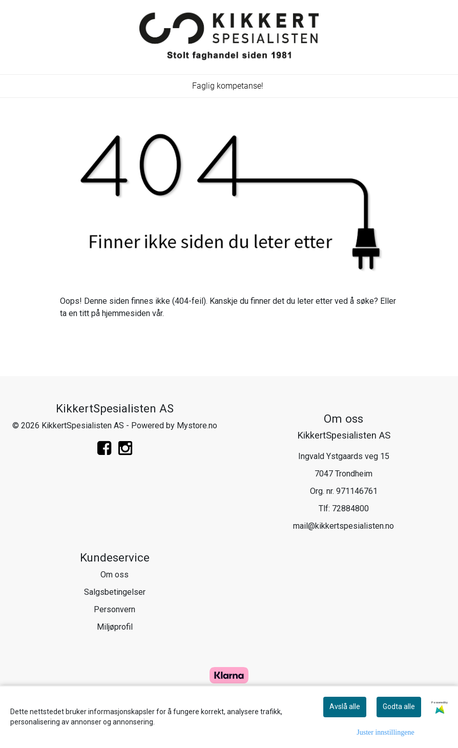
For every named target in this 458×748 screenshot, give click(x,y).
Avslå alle (344, 706)
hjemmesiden (126, 313)
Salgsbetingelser (114, 592)
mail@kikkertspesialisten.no (343, 526)
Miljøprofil (115, 627)
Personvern (114, 609)
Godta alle (399, 706)
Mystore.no (197, 425)
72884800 (350, 508)
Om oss (114, 574)
